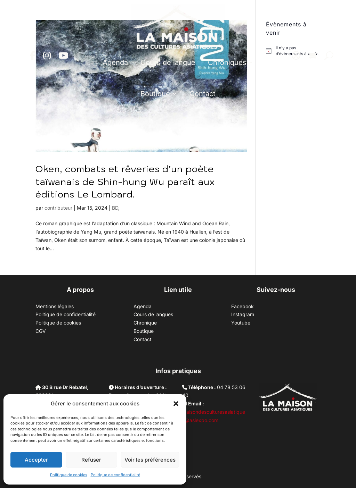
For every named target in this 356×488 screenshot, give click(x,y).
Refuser (91, 459)
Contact (202, 94)
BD (115, 208)
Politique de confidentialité (115, 474)
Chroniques (227, 62)
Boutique (155, 94)
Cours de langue (167, 62)
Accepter (36, 459)
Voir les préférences (150, 459)
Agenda (115, 62)
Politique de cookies (68, 474)
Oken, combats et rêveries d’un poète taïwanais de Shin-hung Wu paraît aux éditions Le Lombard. (125, 181)
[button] (175, 403)
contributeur (58, 208)
